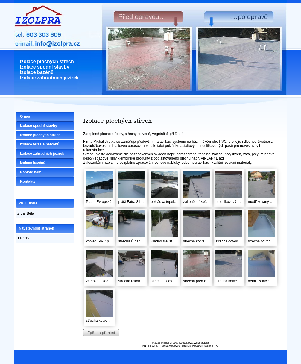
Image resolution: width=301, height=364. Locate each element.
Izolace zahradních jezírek (42, 153)
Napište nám (30, 172)
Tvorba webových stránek (175, 345)
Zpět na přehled (101, 332)
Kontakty (27, 181)
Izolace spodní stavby (38, 126)
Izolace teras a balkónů (39, 144)
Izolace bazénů (32, 163)
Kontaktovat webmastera (194, 342)
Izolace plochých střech (40, 135)
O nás (25, 116)
